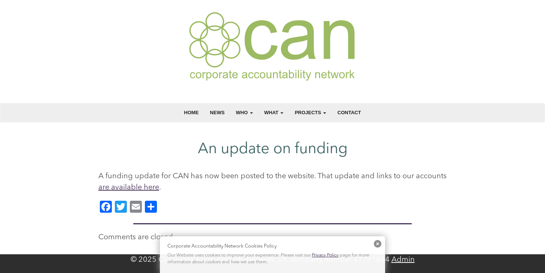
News (217, 112)
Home (191, 112)
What (274, 112)
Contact (349, 112)
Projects (310, 112)
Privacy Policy (325, 255)
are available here (128, 187)
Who (244, 112)
